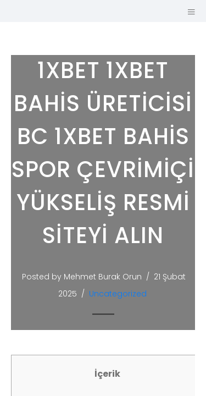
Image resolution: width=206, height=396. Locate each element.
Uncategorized (118, 293)
